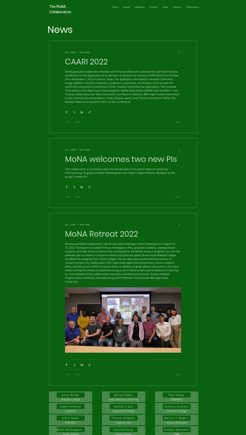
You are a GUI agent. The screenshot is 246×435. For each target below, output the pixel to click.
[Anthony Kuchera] (177, 406)
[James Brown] (71, 395)
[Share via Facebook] (66, 112)
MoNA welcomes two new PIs (121, 159)
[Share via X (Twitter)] (74, 112)
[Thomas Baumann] (177, 429)
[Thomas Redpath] (124, 418)
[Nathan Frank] (124, 406)
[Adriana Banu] (124, 395)
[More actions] (179, 52)
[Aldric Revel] (71, 418)
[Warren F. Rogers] (177, 418)
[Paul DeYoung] (124, 429)
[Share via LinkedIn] (81, 112)
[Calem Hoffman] (71, 406)
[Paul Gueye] (177, 395)
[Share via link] (89, 112)
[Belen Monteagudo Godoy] (71, 429)
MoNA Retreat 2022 (101, 234)
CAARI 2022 (86, 61)
